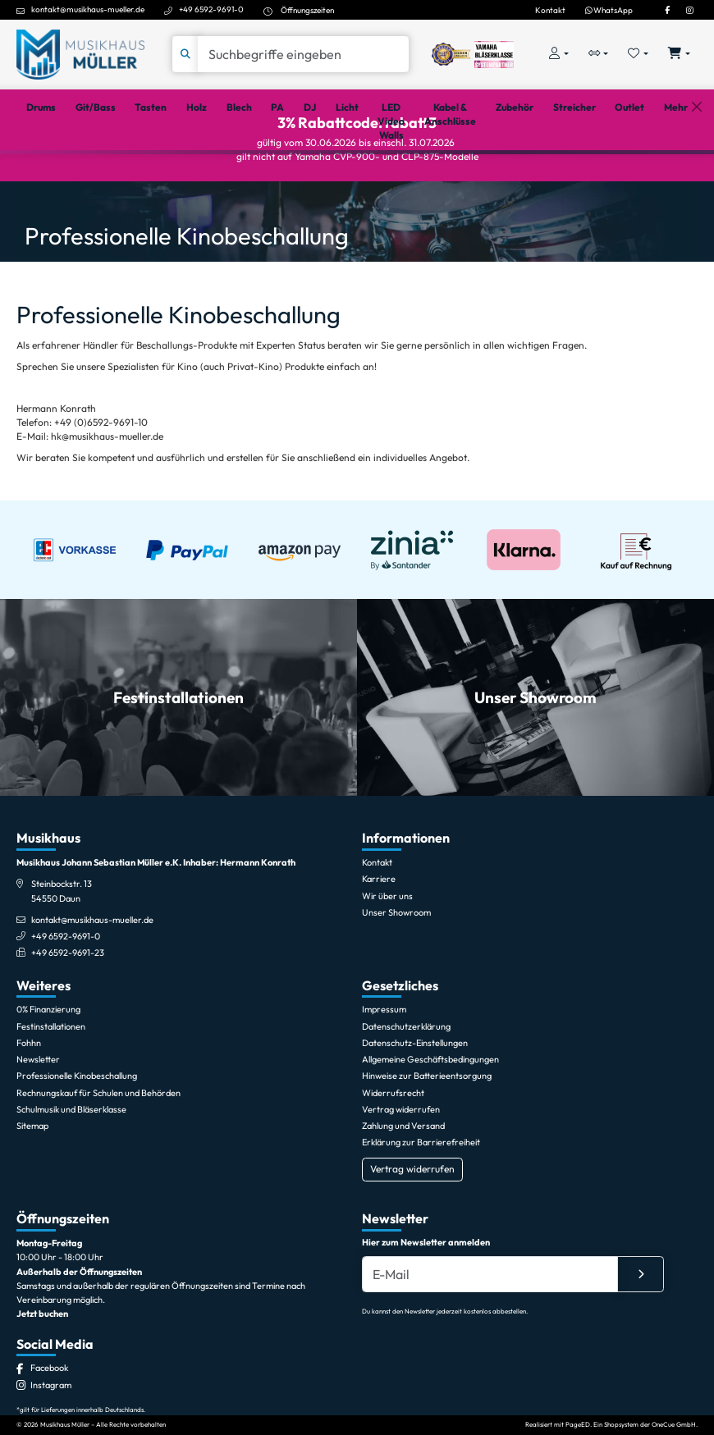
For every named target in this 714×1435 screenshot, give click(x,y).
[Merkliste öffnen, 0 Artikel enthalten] (638, 54)
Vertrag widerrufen (412, 1226)
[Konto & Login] (559, 54)
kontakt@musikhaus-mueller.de (87, 9)
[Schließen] (696, 171)
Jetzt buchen (42, 1371)
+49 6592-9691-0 (211, 9)
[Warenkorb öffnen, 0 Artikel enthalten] (679, 54)
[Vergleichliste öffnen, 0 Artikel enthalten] (598, 54)
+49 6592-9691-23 (67, 1010)
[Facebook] (667, 10)
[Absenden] (640, 1332)
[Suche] (303, 54)
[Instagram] (689, 10)
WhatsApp (609, 10)
